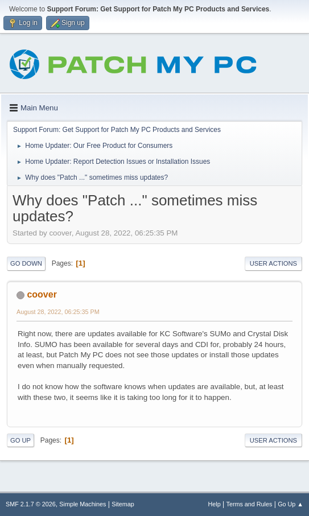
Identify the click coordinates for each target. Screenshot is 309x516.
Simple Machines (82, 504)
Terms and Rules (249, 504)
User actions (273, 263)
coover (41, 294)
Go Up (20, 440)
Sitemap (123, 504)
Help (214, 504)
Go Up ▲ (290, 504)
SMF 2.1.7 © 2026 (31, 504)
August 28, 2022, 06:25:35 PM (58, 311)
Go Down (26, 263)
